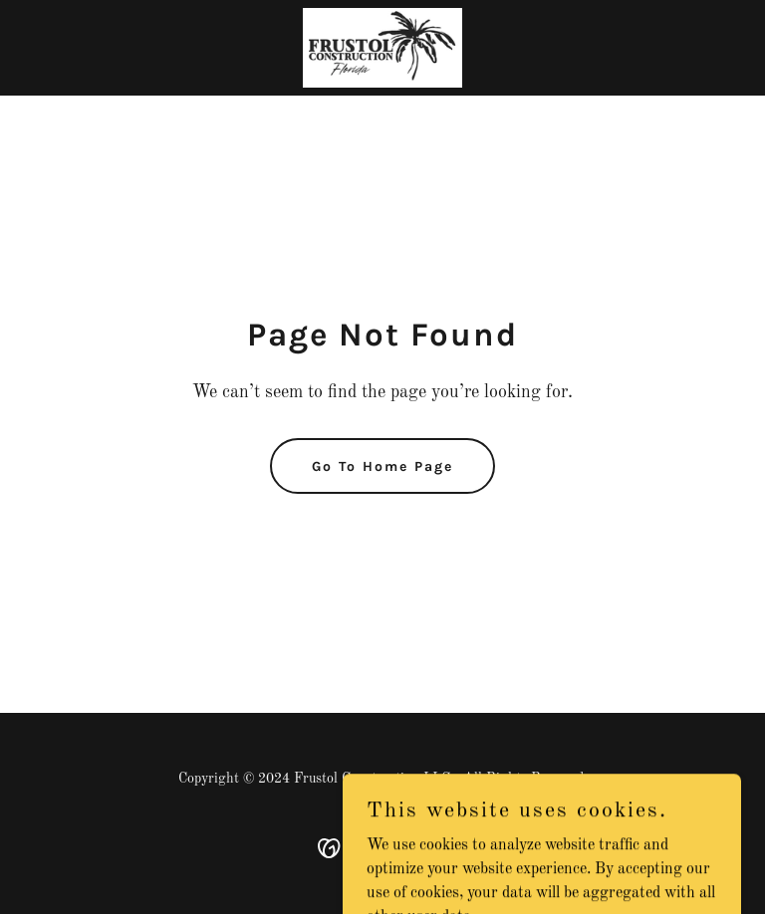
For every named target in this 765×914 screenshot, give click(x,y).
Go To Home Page (382, 466)
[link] (382, 48)
